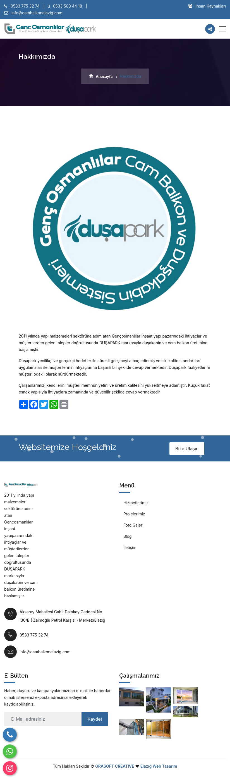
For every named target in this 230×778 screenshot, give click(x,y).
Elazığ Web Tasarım (158, 766)
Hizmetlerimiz (135, 502)
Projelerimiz (134, 513)
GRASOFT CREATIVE (114, 766)
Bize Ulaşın (186, 448)
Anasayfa (101, 76)
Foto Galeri (133, 525)
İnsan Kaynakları (207, 6)
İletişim (129, 547)
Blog (127, 536)
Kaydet (94, 719)
